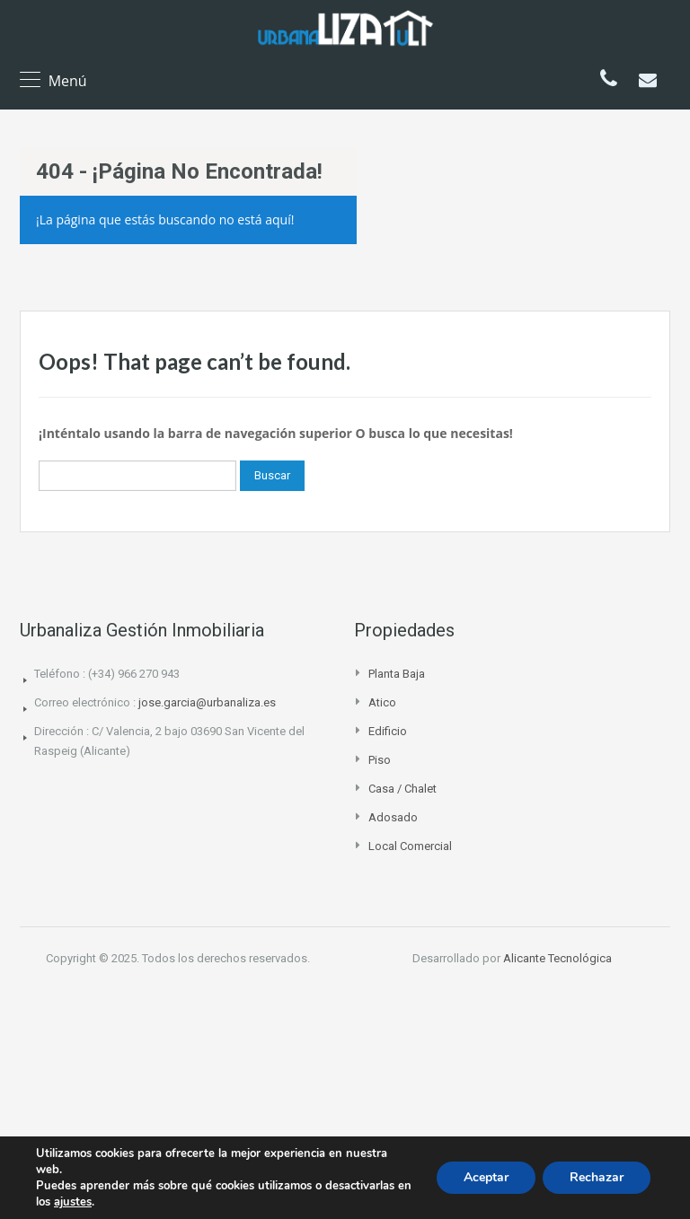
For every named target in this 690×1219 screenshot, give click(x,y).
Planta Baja (396, 673)
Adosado (393, 817)
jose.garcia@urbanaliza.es (207, 702)
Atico (382, 702)
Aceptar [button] (486, 1177)
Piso (379, 760)
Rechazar (597, 1177)
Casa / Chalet (402, 788)
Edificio (387, 731)
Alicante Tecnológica (557, 958)
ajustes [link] (73, 1202)
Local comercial (410, 846)
